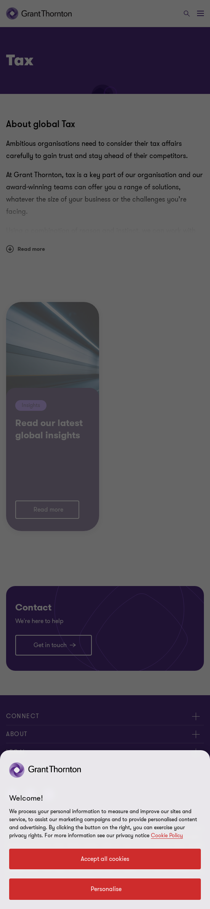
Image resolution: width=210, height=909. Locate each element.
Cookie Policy (167, 835)
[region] (105, 829)
